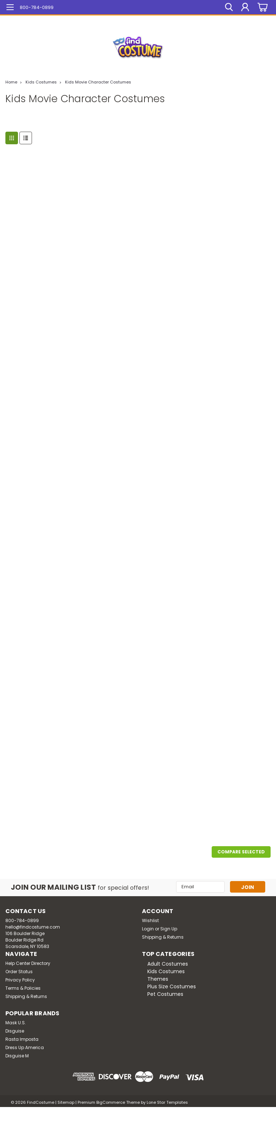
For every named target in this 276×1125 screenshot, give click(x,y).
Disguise (14, 1031)
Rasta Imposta (21, 1039)
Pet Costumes (165, 994)
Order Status (19, 972)
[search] (229, 7)
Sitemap (66, 1102)
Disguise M (17, 1056)
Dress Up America (24, 1047)
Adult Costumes (167, 963)
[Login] (245, 7)
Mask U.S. (15, 1023)
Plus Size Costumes (171, 986)
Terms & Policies (23, 988)
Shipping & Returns (163, 937)
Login (148, 929)
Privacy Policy (20, 980)
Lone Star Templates (167, 1102)
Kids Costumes (41, 82)
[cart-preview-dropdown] (261, 7)
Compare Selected (241, 852)
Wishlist (150, 920)
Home (11, 82)
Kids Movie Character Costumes (98, 82)
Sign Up (168, 929)
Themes (157, 979)
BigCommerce (110, 1102)
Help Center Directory (27, 963)
